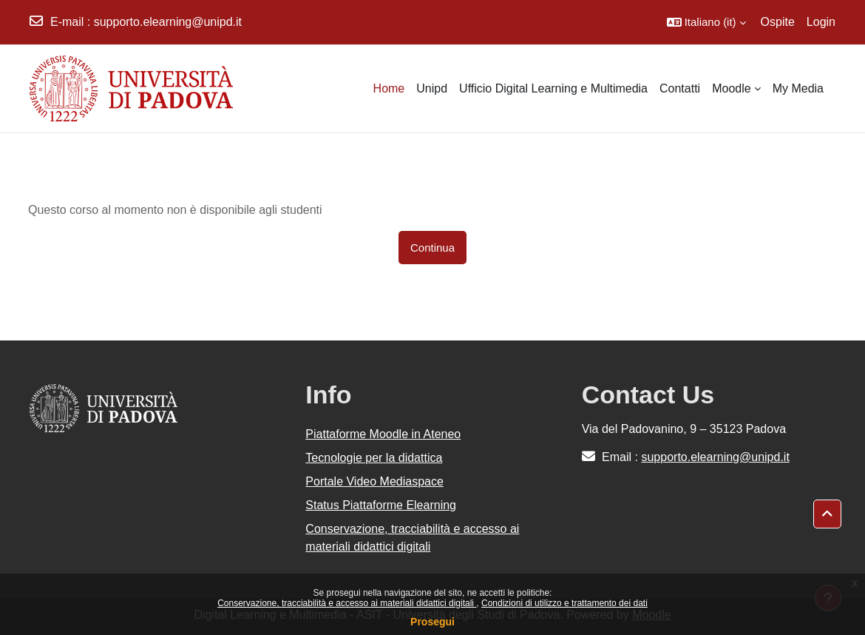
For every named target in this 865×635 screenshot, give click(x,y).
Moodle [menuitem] (731, 88)
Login (821, 22)
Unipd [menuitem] (431, 88)
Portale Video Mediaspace (374, 481)
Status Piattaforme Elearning (380, 505)
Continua (432, 247)
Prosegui (432, 622)
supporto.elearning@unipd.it (168, 22)
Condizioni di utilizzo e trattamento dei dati (564, 603)
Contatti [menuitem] (679, 88)
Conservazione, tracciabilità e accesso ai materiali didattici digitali (346, 603)
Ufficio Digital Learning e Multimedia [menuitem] (553, 88)
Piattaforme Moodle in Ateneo (383, 434)
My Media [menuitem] (798, 88)
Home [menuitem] (389, 88)
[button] (706, 22)
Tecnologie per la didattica (373, 457)
